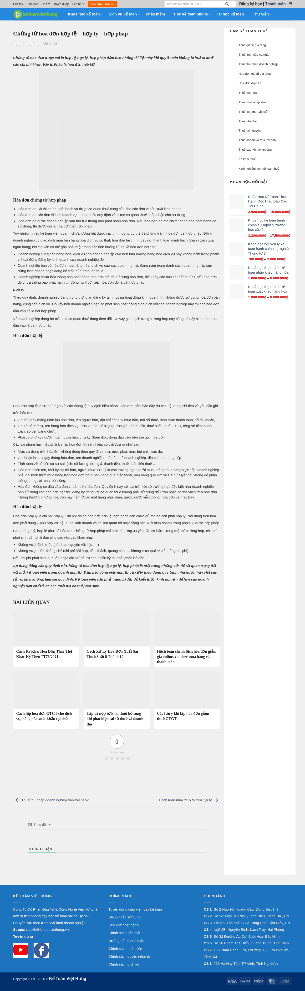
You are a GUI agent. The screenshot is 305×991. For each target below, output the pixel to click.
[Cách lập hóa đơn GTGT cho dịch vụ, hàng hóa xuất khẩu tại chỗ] (46, 697)
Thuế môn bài (248, 92)
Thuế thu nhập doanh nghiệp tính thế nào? (51, 800)
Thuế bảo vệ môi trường (255, 149)
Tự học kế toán (232, 14)
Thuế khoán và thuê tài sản (257, 140)
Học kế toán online (192, 14)
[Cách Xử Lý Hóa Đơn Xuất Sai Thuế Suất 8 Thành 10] (117, 635)
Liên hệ (78, 4)
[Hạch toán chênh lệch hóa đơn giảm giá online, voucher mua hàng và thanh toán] (187, 638)
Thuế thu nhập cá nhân (254, 54)
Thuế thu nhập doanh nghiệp (258, 64)
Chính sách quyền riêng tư (129, 956)
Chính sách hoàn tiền (125, 949)
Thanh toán (275, 4)
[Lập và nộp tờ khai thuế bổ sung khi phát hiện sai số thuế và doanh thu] (117, 700)
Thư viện (262, 14)
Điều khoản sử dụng (124, 917)
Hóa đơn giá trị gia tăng (255, 73)
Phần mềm (157, 14)
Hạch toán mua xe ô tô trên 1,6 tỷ (189, 800)
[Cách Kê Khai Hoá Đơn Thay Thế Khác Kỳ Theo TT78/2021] (46, 635)
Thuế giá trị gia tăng (252, 45)
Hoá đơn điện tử (250, 83)
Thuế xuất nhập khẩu (253, 102)
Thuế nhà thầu (248, 121)
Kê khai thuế (247, 159)
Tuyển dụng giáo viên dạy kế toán (135, 909)
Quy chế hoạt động (123, 925)
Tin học (33, 4)
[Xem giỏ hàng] (290, 3)
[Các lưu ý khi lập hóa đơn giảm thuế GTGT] (187, 697)
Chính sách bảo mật (124, 933)
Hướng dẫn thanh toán (126, 941)
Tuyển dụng (61, 4)
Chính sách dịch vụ (123, 964)
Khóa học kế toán (85, 14)
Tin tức (45, 4)
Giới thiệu (19, 4)
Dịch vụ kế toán (124, 14)
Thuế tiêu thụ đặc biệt (253, 111)
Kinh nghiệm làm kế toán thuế (259, 168)
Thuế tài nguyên (250, 130)
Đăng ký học (250, 4)
